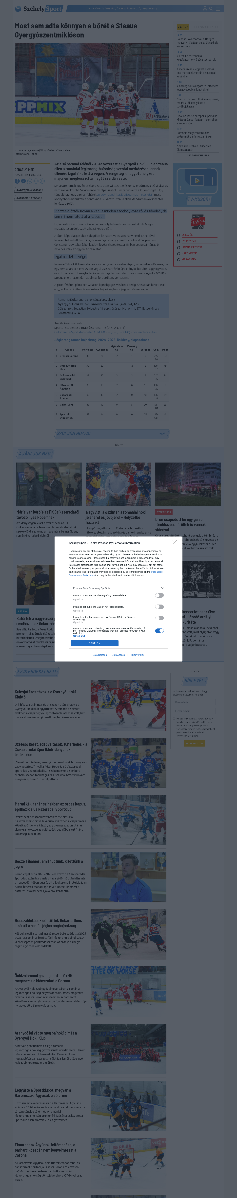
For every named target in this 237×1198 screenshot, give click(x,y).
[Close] (176, 543)
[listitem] (118, 588)
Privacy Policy (137, 655)
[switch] (159, 595)
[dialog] (118, 599)
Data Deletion (100, 655)
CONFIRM (94, 643)
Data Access (118, 655)
